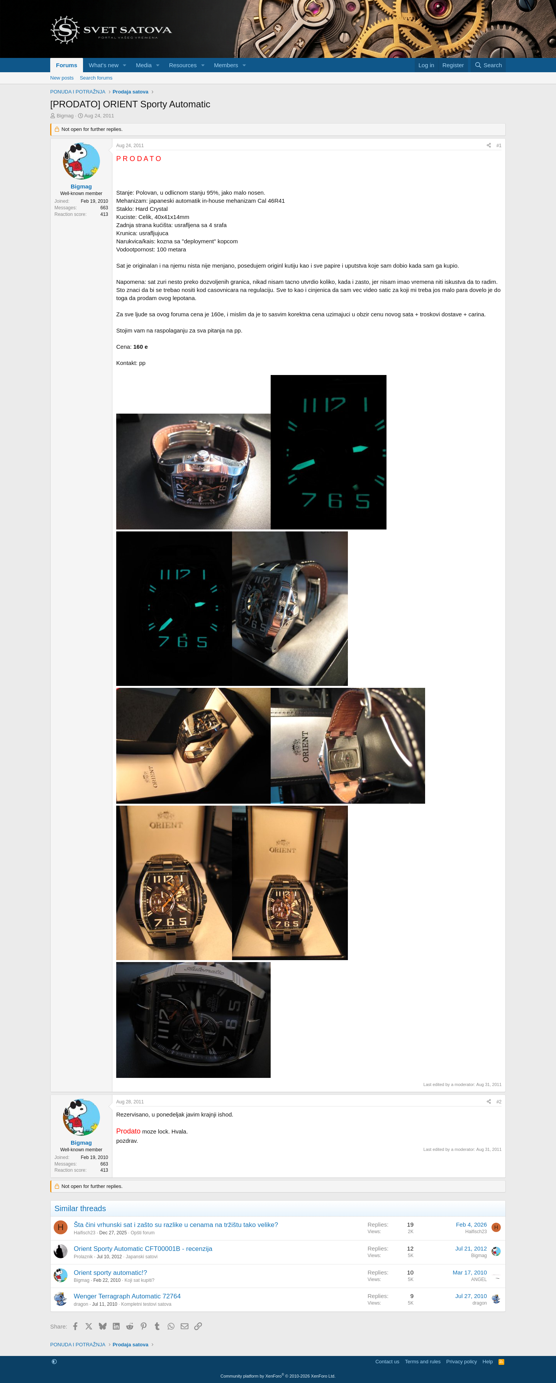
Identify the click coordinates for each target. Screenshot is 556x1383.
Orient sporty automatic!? (110, 1272)
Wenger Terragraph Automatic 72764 (127, 1296)
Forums (66, 65)
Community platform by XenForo (278, 1376)
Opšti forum (142, 1232)
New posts (62, 78)
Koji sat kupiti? (139, 1280)
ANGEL (479, 1279)
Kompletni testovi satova (146, 1304)
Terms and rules (423, 1361)
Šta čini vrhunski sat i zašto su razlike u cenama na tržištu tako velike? (176, 1225)
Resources (183, 65)
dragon (81, 1304)
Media (144, 65)
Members (226, 65)
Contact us (387, 1361)
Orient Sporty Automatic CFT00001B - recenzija (143, 1248)
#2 (499, 1102)
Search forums (96, 78)
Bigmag (65, 116)
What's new (104, 65)
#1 (499, 145)
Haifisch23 (84, 1232)
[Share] (489, 145)
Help (488, 1361)
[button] (124, 65)
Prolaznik (83, 1256)
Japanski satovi (142, 1256)
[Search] (488, 65)
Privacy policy (461, 1361)
